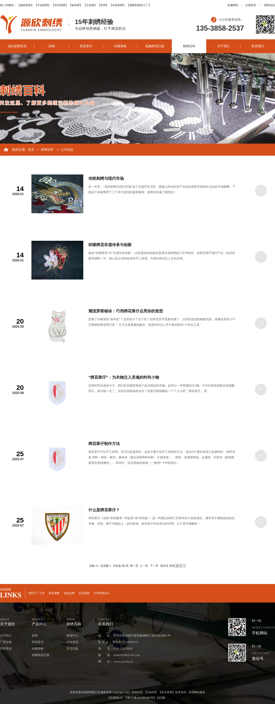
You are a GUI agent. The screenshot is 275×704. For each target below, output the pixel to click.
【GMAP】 (151, 692)
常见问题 (72, 648)
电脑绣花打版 (154, 46)
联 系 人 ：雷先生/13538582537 (118, 642)
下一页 (154, 565)
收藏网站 (232, 5)
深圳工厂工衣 (36, 593)
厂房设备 (6, 642)
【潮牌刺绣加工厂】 (138, 5)
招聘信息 (269, 5)
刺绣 (52, 46)
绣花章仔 (86, 46)
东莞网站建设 (197, 692)
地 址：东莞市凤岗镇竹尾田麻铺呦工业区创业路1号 (134, 635)
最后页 (164, 565)
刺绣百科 (189, 46)
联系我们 (258, 46)
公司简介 (6, 635)
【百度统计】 (115, 697)
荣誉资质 (6, 648)
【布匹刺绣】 (60, 5)
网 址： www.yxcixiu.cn (115, 661)
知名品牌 (69, 593)
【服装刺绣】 (25, 5)
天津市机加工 (102, 593)
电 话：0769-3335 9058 (115, 648)
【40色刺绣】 (117, 5)
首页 (31, 149)
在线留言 (250, 5)
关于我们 (223, 46)
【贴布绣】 (75, 5)
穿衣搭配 (54, 593)
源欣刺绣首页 (17, 46)
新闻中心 (72, 635)
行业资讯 (72, 642)
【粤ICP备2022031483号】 (140, 697)
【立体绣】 (90, 5)
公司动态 (67, 149)
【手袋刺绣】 (42, 5)
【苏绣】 (103, 5)
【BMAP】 (137, 692)
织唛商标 (120, 46)
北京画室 (84, 593)
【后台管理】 (167, 692)
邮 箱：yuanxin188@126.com (119, 655)
